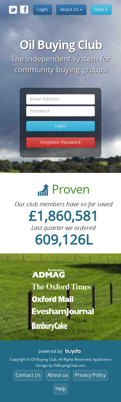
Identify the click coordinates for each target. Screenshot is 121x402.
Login (42, 9)
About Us (71, 9)
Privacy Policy (90, 375)
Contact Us (28, 375)
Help (101, 9)
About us (57, 375)
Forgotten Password (60, 142)
